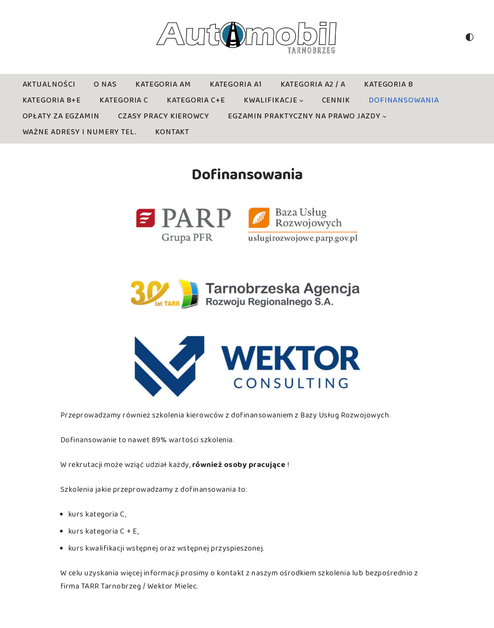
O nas (105, 85)
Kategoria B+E (51, 101)
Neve (14, 616)
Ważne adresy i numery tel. (79, 132)
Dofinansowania (404, 101)
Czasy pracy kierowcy (163, 116)
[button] (301, 101)
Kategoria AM (163, 85)
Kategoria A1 (236, 85)
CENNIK (336, 101)
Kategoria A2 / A (312, 85)
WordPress (91, 616)
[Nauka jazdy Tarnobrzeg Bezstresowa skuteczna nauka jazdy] (247, 37)
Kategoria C (123, 101)
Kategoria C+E (196, 101)
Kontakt (172, 132)
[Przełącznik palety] (469, 37)
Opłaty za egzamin (60, 116)
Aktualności (48, 85)
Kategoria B (388, 85)
